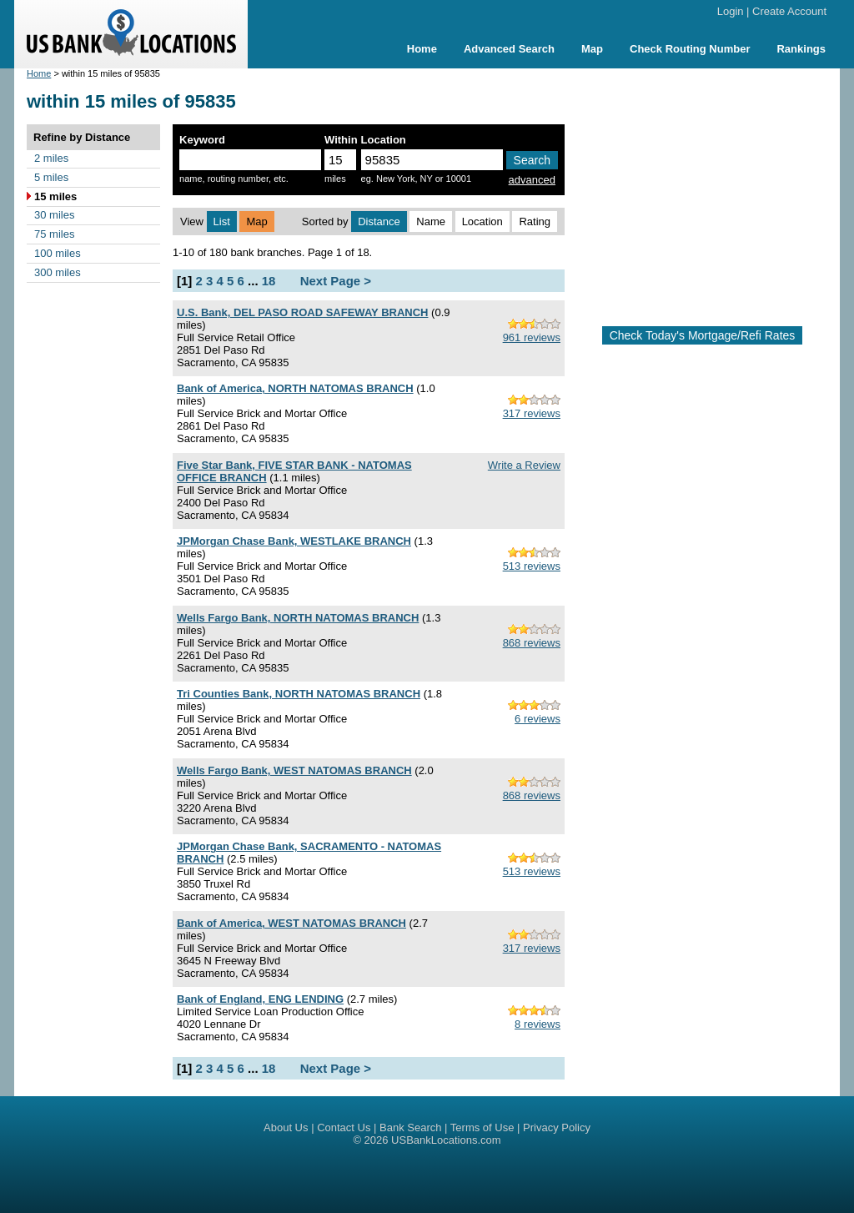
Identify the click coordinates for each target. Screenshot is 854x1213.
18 (269, 281)
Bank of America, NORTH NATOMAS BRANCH (295, 388)
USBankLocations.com (446, 1140)
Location (482, 221)
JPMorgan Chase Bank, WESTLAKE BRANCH (294, 541)
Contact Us (343, 1127)
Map (592, 49)
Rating (534, 221)
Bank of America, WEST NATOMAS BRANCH (291, 923)
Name (430, 221)
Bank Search (410, 1127)
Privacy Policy (556, 1127)
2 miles (51, 158)
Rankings (801, 49)
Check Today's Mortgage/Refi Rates (703, 335)
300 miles (57, 272)
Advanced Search (509, 49)
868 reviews (531, 643)
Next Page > (335, 281)
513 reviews (531, 566)
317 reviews (531, 413)
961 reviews (531, 337)
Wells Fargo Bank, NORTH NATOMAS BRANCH (298, 618)
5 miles (51, 177)
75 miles (54, 234)
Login (730, 11)
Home (422, 49)
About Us (286, 1127)
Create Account (789, 11)
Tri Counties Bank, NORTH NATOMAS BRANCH (298, 693)
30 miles (54, 215)
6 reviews (537, 718)
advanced (532, 180)
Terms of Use (482, 1127)
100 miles (57, 253)
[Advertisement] (715, 190)
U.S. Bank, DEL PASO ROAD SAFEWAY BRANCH (302, 312)
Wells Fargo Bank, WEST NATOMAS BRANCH (294, 770)
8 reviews (537, 1024)
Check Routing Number (690, 49)
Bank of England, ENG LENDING (260, 999)
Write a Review (524, 465)
